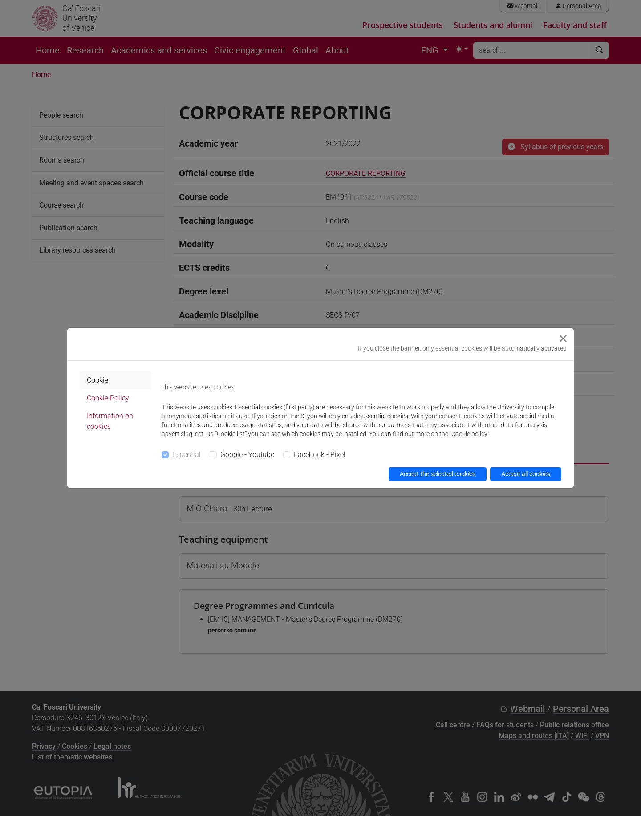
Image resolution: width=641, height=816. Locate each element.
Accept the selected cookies (437, 473)
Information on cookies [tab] (110, 421)
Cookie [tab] (97, 380)
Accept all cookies (525, 473)
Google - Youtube (247, 454)
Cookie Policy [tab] (108, 398)
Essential (186, 454)
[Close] (563, 338)
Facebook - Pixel (319, 454)
